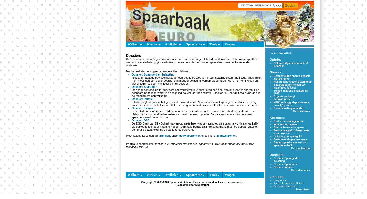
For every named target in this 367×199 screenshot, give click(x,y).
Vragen (230, 44)
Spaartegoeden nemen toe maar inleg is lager (290, 86)
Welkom (135, 44)
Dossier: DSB (141, 120)
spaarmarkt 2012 (209, 143)
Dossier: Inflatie (142, 99)
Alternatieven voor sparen (289, 127)
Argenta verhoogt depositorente (284, 98)
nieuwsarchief (226, 135)
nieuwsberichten (189, 135)
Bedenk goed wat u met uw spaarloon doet (290, 144)
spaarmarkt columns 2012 (237, 143)
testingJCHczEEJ (137, 146)
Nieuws (154, 44)
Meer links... (304, 189)
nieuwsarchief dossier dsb (181, 143)
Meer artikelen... (301, 148)
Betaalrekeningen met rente (290, 139)
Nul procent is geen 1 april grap (293, 81)
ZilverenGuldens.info (285, 186)
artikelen (164, 135)
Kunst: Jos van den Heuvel (289, 183)
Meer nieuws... (302, 111)
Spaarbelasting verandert (289, 108)
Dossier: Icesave (143, 108)
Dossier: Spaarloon (145, 86)
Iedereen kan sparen (286, 124)
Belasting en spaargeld (288, 136)
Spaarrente (195, 44)
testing (159, 143)
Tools (214, 44)
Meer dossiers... (301, 170)
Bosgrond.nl (280, 180)
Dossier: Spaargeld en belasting (153, 74)
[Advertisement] (102, 122)
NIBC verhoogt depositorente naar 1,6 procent (291, 104)
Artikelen (173, 44)
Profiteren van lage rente (289, 121)
